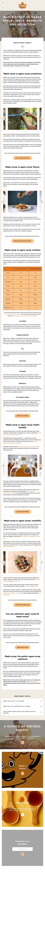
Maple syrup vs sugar (22, 647)
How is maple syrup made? (22, 158)
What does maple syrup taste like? (22, 240)
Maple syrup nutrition (22, 415)
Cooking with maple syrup (22, 604)
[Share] (22, 46)
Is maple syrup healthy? (22, 511)
